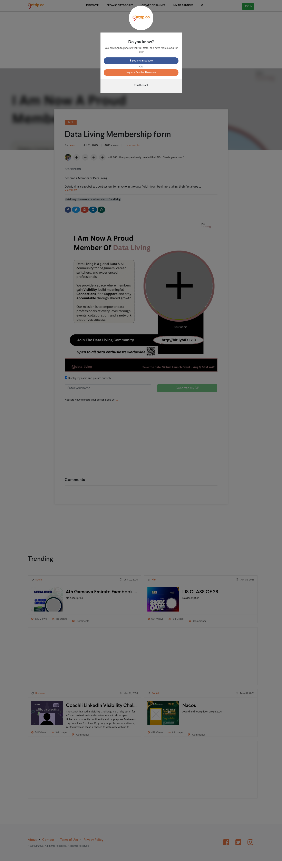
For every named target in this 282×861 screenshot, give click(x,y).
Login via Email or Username (141, 72)
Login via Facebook (141, 61)
